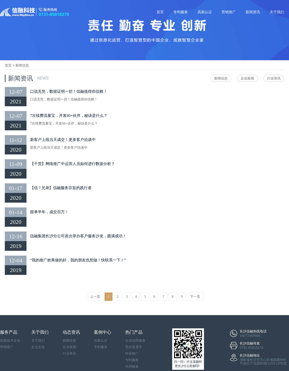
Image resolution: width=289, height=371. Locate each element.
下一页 (195, 296)
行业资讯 (274, 78)
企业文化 (38, 347)
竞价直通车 (133, 347)
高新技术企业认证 (12, 340)
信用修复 (132, 366)
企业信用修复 (135, 340)
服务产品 (8, 332)
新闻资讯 (253, 12)
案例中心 (102, 332)
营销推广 (229, 12)
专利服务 (180, 12)
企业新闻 (247, 78)
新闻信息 (22, 65)
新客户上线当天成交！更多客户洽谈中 (63, 140)
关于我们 (277, 12)
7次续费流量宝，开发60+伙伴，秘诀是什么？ (68, 115)
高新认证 (204, 12)
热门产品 (134, 332)
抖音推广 (132, 353)
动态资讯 (71, 332)
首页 (160, 12)
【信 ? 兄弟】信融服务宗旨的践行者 (61, 188)
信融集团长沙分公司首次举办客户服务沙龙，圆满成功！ (78, 236)
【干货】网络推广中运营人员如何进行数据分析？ (72, 164)
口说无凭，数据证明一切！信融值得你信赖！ (68, 91)
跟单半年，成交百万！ (49, 212)
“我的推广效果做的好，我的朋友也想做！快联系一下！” (78, 260)
